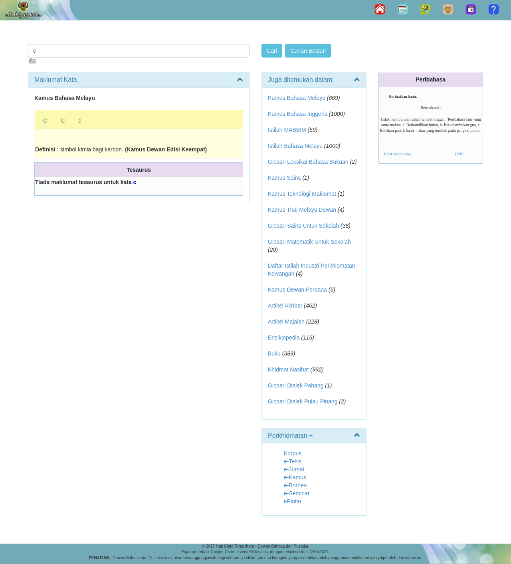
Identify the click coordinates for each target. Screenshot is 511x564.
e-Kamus (295, 477)
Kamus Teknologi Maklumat (302, 194)
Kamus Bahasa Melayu (297, 98)
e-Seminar (297, 493)
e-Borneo (295, 485)
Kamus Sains (284, 178)
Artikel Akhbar (285, 305)
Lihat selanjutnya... (399, 154)
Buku (274, 353)
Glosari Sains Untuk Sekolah (303, 225)
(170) (459, 154)
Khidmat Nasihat (288, 369)
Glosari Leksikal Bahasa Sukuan (308, 162)
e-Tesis (292, 461)
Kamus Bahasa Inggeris (297, 114)
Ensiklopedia (283, 337)
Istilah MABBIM (287, 130)
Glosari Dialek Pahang (295, 385)
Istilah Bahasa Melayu (295, 146)
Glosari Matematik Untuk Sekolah (309, 241)
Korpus (292, 453)
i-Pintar (292, 501)
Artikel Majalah (286, 321)
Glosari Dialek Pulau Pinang (302, 401)
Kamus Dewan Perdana (297, 289)
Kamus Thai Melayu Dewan (302, 210)
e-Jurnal (294, 469)
